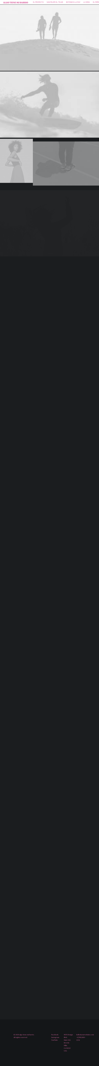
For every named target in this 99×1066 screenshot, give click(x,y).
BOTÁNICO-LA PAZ (73, 2)
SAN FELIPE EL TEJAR (55, 2)
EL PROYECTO (38, 2)
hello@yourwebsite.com (85, 1035)
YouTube (54, 1040)
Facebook (54, 1035)
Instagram (55, 1037)
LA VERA (86, 2)
